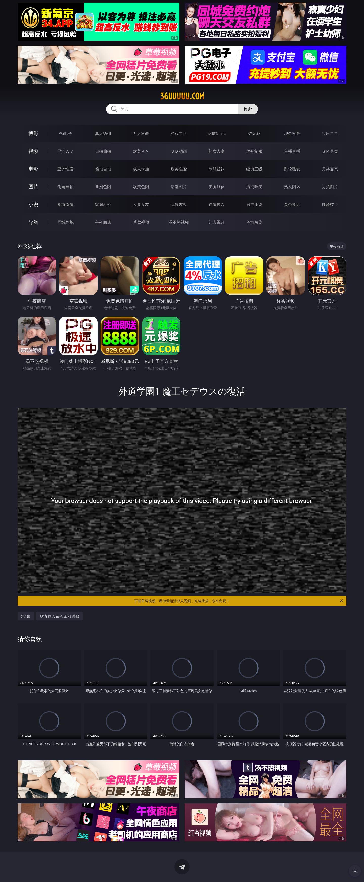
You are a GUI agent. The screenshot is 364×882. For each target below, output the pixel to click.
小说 (33, 204)
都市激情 (65, 204)
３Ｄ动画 (179, 151)
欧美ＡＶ (141, 151)
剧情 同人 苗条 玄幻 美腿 (59, 616)
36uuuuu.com (182, 96)
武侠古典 (179, 204)
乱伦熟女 (292, 169)
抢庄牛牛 (330, 133)
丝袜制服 (254, 151)
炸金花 (254, 133)
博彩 (33, 133)
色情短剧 (254, 222)
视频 (33, 151)
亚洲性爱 (65, 169)
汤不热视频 (179, 222)
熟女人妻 (217, 151)
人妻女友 (141, 204)
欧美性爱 (179, 169)
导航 (33, 222)
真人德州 (103, 133)
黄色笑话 (292, 204)
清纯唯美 (254, 186)
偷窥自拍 (65, 186)
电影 (33, 168)
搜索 (248, 109)
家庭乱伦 (103, 204)
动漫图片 (179, 186)
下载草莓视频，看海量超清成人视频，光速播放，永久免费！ (239, 601)
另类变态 (330, 169)
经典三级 (254, 169)
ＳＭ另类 (330, 151)
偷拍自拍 (103, 169)
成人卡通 (141, 169)
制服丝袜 (217, 169)
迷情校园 (217, 204)
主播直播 (292, 151)
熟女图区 (292, 186)
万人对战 (141, 133)
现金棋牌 (292, 133)
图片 (33, 186)
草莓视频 (141, 222)
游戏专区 (179, 133)
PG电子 (65, 133)
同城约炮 (65, 222)
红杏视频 (217, 222)
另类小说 (254, 204)
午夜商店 (103, 222)
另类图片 (330, 186)
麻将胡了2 (216, 133)
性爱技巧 (330, 204)
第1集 (25, 616)
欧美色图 (141, 186)
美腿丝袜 (217, 186)
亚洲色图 (103, 186)
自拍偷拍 (103, 151)
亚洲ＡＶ (65, 151)
